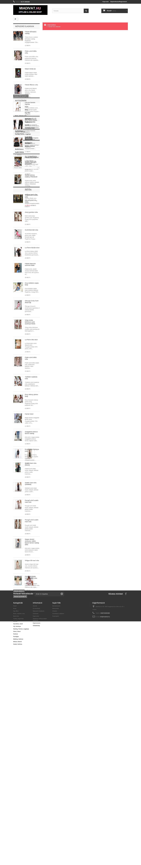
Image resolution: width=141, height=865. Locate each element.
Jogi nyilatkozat (21, 544)
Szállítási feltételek (21, 541)
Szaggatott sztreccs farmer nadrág (31, 432)
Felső (16, 483)
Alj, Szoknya (19, 507)
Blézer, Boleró (19, 525)
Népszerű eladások (24, 26)
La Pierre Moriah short (32, 247)
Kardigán (18, 519)
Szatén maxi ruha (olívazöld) (30, 610)
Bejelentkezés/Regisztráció (118, 1)
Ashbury (18, 585)
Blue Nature (20, 591)
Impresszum (20, 550)
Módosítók (55, 817)
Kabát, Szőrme (19, 528)
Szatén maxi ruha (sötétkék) (30, 647)
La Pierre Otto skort (31, 339)
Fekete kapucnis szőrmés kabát (30, 264)
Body (16, 486)
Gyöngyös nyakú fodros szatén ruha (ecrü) (31, 742)
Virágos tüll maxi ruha (32, 724)
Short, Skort (18, 513)
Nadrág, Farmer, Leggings (23, 510)
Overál (17, 501)
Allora (18, 579)
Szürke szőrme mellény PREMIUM (31, 176)
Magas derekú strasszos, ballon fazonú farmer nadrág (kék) (32, 706)
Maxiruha (18, 495)
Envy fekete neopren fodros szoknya (31, 138)
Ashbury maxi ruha (31, 194)
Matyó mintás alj (30, 69)
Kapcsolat (106, 1)
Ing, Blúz (17, 489)
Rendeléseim (56, 814)
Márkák (19, 574)
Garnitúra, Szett (20, 504)
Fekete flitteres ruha (31, 85)
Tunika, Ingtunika (20, 498)
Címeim (54, 819)
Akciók (18, 768)
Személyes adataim (58, 822)
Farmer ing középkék (32, 157)
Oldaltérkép (36, 834)
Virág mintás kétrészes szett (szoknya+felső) (30, 322)
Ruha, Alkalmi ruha (21, 492)
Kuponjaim (55, 824)
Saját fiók (56, 811)
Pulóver (17, 516)
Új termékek (21, 604)
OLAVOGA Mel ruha (31, 230)
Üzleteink (19, 553)
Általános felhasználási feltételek (25, 547)
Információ (21, 536)
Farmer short (29, 414)
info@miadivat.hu (105, 825)
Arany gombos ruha (31, 212)
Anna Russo (20, 582)
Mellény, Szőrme (20, 522)
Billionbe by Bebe (21, 588)
